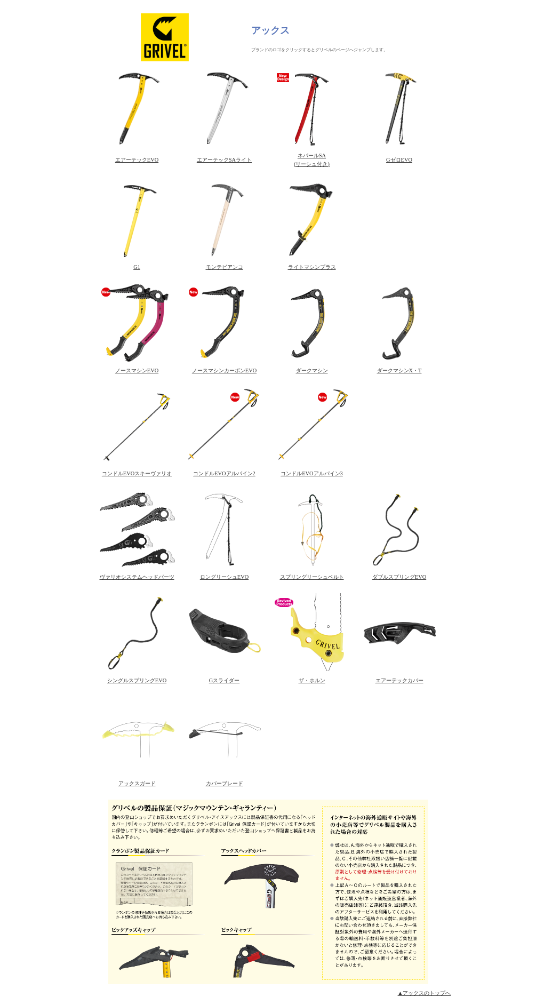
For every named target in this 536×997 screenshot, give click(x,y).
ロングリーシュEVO (224, 577)
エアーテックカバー (399, 680)
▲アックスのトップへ (424, 993)
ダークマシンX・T (399, 370)
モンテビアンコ (224, 267)
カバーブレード (224, 783)
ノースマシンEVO (136, 370)
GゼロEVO (399, 160)
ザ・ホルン (312, 680)
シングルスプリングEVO (136, 680)
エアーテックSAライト (224, 160)
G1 (136, 267)
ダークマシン (312, 370)
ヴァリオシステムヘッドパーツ (137, 577)
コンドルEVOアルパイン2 (224, 473)
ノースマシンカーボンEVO (224, 370)
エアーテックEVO (136, 160)
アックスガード (137, 783)
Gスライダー (224, 680)
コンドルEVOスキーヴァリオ (137, 473)
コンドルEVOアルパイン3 (312, 473)
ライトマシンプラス (312, 267)
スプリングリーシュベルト (312, 577)
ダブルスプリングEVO (399, 577)
